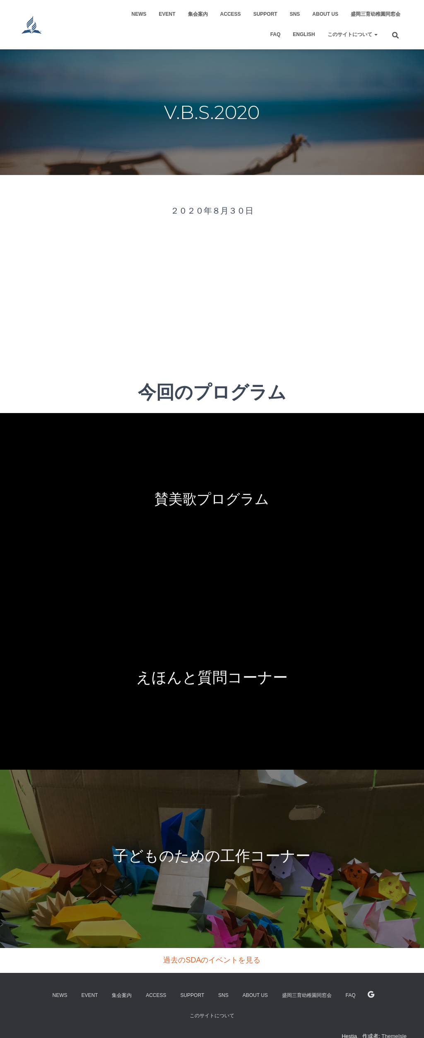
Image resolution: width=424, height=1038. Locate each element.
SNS (295, 14)
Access (230, 14)
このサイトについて (353, 34)
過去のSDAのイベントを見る (211, 960)
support (265, 14)
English (304, 34)
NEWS (139, 14)
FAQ (275, 34)
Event (167, 14)
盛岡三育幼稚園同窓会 (375, 14)
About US (325, 14)
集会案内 (198, 14)
